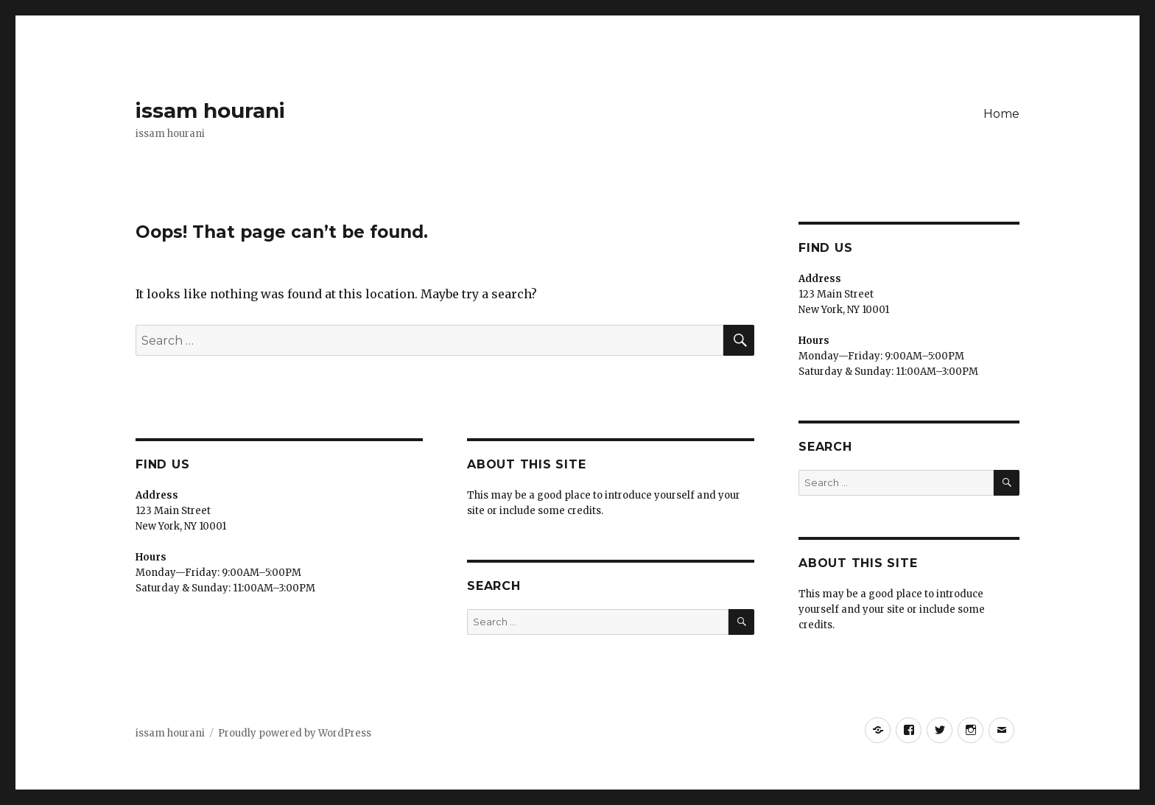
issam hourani (210, 110)
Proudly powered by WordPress (294, 733)
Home (1001, 114)
